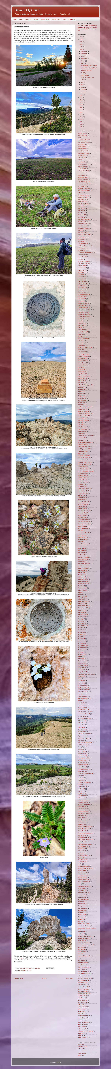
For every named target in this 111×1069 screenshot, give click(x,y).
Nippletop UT (81, 683)
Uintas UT (80, 953)
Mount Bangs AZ (82, 612)
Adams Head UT (82, 135)
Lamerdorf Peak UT (83, 537)
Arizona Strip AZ (82, 148)
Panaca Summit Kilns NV (85, 711)
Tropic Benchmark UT (84, 938)
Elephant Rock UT (83, 380)
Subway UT (81, 884)
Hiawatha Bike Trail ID (84, 475)
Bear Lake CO (82, 173)
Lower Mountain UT (83, 566)
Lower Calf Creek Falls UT (85, 563)
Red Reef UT (81, 789)
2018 (81, 100)
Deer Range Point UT (84, 354)
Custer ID (80, 334)
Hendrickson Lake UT (84, 468)
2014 (81, 109)
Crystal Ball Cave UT (83, 329)
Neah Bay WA (81, 676)
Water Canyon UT (83, 984)
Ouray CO (80, 700)
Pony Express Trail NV (84, 758)
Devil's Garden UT (83, 360)
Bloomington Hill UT (83, 208)
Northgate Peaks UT (83, 689)
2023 (81, 44)
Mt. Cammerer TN (83, 625)
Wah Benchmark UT (83, 971)
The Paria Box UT (82, 908)
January (83, 92)
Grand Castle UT (82, 431)
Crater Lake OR (82, 323)
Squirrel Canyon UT (83, 859)
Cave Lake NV (82, 279)
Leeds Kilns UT (82, 546)
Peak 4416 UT (82, 727)
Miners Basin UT (82, 588)
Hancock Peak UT (83, 460)
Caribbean (80, 259)
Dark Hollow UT (82, 343)
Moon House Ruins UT (84, 605)
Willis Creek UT (82, 1004)
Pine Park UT (81, 740)
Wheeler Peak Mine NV (84, 993)
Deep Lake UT (82, 349)
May (82, 82)
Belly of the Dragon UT (84, 181)
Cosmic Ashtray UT (83, 305)
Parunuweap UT (82, 716)
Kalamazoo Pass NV (83, 513)
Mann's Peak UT (82, 570)
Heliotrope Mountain (86, 70)
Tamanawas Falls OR (83, 892)
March (83, 87)
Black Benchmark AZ (83, 195)
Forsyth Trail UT (82, 398)
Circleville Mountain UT (84, 294)
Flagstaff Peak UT (83, 393)
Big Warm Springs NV (84, 188)
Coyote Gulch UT (82, 318)
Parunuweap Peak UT (84, 714)
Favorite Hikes (45, 19)
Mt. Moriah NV (82, 634)
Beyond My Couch (27, 10)
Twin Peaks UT (82, 949)
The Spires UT (82, 912)
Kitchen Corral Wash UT (84, 524)
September (84, 58)
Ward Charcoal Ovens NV (85, 978)
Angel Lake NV (82, 144)
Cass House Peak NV (84, 263)
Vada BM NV (81, 960)
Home (14, 19)
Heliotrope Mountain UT (24, 970)
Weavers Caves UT (83, 987)
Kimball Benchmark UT (84, 521)
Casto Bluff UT (82, 272)
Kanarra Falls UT (82, 517)
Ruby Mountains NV (83, 800)
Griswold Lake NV (83, 444)
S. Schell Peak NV (83, 802)
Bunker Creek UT (82, 237)
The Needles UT (82, 903)
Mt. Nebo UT (81, 636)
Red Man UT (81, 784)
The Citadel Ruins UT (84, 899)
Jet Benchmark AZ (83, 504)
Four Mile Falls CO (83, 400)
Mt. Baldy (83, 73)
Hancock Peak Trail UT (84, 457)
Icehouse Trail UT (82, 497)
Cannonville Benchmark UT (85, 252)
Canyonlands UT (82, 254)
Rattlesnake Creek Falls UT (85, 773)
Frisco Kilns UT (82, 402)
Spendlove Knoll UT (83, 848)
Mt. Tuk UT (81, 652)
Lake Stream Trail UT (83, 533)
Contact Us (71, 19)
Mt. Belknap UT (82, 621)
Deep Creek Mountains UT (85, 347)
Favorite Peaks (56, 19)
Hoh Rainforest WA (83, 482)
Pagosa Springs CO (83, 709)
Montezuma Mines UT (84, 601)
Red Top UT (81, 791)
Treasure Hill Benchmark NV (85, 936)
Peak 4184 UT (82, 725)
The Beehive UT (82, 897)
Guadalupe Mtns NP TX (84, 449)
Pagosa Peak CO (82, 707)
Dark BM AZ (81, 340)
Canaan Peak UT (82, 250)
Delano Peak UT (82, 358)
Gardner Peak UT (82, 409)
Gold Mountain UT (83, 427)
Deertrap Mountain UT (84, 356)
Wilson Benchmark (83, 1006)
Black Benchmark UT (83, 197)
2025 (81, 39)
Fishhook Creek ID (83, 389)
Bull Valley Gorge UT (83, 232)
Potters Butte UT (82, 767)
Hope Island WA (82, 486)
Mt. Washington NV (83, 654)
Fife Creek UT (81, 387)
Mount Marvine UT (83, 614)
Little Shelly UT (82, 552)
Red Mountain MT (82, 786)
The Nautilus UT (82, 901)
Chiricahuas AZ (82, 290)
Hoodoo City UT (82, 484)
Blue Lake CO (81, 210)
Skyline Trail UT (82, 831)
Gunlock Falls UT (82, 453)
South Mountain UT (83, 846)
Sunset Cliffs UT (82, 888)
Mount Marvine (85, 75)
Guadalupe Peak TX (83, 451)
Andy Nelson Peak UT (84, 142)
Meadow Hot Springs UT (84, 583)
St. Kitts (80, 864)
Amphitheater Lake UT (84, 140)
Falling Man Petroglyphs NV (85, 385)
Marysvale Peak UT (83, 579)
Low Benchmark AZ (83, 559)
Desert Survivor (82, 1051)
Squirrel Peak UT (82, 861)
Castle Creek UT (82, 268)
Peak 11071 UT (82, 720)
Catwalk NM (81, 274)
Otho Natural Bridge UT (84, 698)
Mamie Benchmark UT (84, 568)
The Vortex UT (82, 917)
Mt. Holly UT (81, 630)
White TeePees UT (83, 1002)
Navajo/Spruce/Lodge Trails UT (86, 674)
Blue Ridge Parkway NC (84, 219)
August (83, 61)
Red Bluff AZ (81, 775)
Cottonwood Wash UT (84, 314)
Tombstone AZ (82, 931)
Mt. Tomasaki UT (82, 647)
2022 (81, 46)
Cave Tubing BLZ (82, 281)
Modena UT (81, 592)
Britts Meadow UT (82, 226)
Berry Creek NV (82, 186)
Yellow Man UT (82, 1026)
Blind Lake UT (81, 206)
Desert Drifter (81, 1048)
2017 (81, 102)
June (82, 63)
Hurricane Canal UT (83, 491)
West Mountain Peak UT (84, 989)
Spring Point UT (82, 850)
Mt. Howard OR (82, 632)
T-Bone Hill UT (82, 890)
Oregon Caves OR (83, 696)
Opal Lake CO (82, 694)
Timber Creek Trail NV (84, 923)
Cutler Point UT (82, 336)
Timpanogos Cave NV (84, 925)
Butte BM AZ (81, 241)
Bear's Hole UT (82, 175)
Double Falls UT (82, 365)
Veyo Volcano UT (82, 964)
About (20, 19)
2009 (81, 121)
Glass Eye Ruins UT (83, 420)
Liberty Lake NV (82, 548)
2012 (81, 114)
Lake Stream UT (82, 535)
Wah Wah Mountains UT (84, 973)
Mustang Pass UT (82, 661)
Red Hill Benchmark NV (84, 782)
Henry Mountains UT (83, 473)
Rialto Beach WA (82, 795)
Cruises (80, 327)
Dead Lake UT (82, 345)
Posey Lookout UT (83, 764)
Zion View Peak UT (83, 1037)
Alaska (79, 137)
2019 (81, 97)
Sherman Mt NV (82, 815)
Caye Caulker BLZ (83, 283)
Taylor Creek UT (82, 895)
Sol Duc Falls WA (82, 842)
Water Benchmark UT (84, 982)
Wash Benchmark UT (83, 980)
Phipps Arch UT (82, 736)
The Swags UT (82, 914)
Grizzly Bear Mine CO (84, 446)
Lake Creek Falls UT (83, 528)
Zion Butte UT (81, 1033)
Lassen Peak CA (82, 539)
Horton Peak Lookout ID (84, 488)
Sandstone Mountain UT (84, 804)
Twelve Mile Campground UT (86, 945)
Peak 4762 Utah (82, 729)
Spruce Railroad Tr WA (84, 855)
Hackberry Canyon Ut (84, 455)
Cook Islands (81, 301)
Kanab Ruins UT (82, 515)
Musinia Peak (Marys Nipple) (89, 65)
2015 (81, 107)
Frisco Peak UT (82, 404)
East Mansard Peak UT (84, 376)
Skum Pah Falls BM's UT (84, 828)
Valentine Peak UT (83, 962)
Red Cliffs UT (81, 780)
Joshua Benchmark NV (84, 510)
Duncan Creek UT (83, 369)
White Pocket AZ (82, 1000)
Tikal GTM (80, 921)
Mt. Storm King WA (83, 645)
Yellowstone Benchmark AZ (85, 1031)
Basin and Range (82, 1046)
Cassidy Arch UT (82, 265)
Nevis (79, 678)
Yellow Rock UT (82, 1029)
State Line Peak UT (83, 875)
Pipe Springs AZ (82, 747)
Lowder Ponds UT (83, 561)
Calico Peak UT (82, 248)
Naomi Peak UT (82, 667)
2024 (81, 41)
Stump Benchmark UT (84, 881)
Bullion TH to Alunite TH (84, 234)
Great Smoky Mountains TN (85, 442)
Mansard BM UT (82, 572)
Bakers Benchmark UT (84, 164)
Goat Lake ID (81, 422)
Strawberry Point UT (83, 879)
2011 (81, 117)
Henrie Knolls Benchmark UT (86, 471)
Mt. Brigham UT (82, 623)
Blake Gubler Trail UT (84, 204)
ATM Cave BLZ (82, 157)
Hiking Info (28, 19)
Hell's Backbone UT (83, 466)
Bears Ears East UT (83, 177)
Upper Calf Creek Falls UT (85, 956)
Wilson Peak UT (82, 1009)
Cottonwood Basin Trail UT (85, 310)
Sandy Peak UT (82, 806)
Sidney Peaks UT (82, 817)
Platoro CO (81, 749)
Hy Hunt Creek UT (83, 493)
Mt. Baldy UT (81, 619)
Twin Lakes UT (82, 947)
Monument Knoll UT (83, 603)
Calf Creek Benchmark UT (85, 246)
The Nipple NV (82, 906)
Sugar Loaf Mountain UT (84, 886)
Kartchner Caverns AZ (84, 519)
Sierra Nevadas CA (83, 820)
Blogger (59, 1062)
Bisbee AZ (80, 192)
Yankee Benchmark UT (84, 1015)
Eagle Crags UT (82, 371)
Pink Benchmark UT (83, 744)
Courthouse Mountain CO (85, 316)
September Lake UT (83, 811)
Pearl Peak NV (82, 731)
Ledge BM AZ (81, 541)
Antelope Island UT (83, 146)
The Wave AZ (81, 919)
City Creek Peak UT (83, 296)
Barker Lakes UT (82, 168)
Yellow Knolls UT (82, 1024)
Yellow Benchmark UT (84, 1022)
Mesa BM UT (81, 586)
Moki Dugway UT (82, 597)
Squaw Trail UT (82, 857)
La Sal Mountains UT (83, 526)
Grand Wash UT (82, 433)
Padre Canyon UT (83, 705)
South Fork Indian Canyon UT (86, 844)
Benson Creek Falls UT (84, 184)
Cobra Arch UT (82, 298)
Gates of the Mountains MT (85, 413)
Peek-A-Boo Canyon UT (84, 733)
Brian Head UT (82, 221)
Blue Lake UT (81, 212)
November (84, 53)
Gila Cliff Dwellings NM (84, 416)
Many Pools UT (82, 575)
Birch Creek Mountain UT (85, 190)
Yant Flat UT (81, 1020)
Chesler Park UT (82, 287)
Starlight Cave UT (82, 873)
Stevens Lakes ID (82, 877)
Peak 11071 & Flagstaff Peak (89, 68)
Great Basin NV (82, 440)
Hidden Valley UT (82, 479)
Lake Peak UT (82, 530)
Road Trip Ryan (82, 1053)
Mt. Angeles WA (82, 616)
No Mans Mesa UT (83, 685)
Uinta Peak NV (82, 951)
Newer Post (19, 978)
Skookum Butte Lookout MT (85, 826)
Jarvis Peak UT (82, 499)
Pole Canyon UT (82, 756)
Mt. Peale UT (81, 638)
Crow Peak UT (82, 325)
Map (64, 19)
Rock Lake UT (82, 797)
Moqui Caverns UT (83, 608)
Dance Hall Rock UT (83, 338)
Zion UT (80, 1035)
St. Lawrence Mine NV (84, 866)
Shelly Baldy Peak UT (84, 813)
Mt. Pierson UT (82, 641)
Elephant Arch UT (82, 378)
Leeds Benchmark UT (84, 544)
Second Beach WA (83, 808)
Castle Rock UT (82, 270)
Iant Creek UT (81, 495)
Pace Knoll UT (82, 703)
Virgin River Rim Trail (83, 967)
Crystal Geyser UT (83, 332)
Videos (36, 19)
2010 (81, 119)
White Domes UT (82, 998)
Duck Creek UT (82, 367)
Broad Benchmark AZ (83, 228)
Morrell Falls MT (82, 610)
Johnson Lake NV (82, 506)
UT (78, 958)
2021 (81, 49)
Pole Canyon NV (82, 753)
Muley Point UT (82, 656)
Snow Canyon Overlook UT (85, 839)
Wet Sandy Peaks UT (83, 991)
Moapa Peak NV (82, 590)
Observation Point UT (84, 691)
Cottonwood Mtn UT (83, 312)
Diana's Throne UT (83, 363)
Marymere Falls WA (83, 577)
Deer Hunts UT (82, 351)
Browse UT (81, 230)
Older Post (69, 978)
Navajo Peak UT (82, 672)
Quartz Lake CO (82, 771)
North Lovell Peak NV (84, 687)
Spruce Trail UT (82, 853)
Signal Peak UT (82, 822)
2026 (81, 37)
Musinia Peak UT (82, 658)
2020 (81, 95)
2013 (81, 112)
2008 (81, 124)
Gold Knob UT (82, 424)
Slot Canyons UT (82, 835)
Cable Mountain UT (83, 243)
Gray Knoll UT (81, 438)
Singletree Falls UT (83, 824)
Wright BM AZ (81, 1013)
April (82, 84)
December (84, 51)
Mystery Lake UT (82, 663)
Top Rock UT (81, 934)
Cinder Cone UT (82, 292)
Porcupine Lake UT (83, 760)
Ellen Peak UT (82, 382)
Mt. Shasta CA (82, 643)
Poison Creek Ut (82, 751)
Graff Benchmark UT (83, 429)
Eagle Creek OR (82, 374)
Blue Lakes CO (82, 215)
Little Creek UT (82, 550)
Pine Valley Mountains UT (85, 742)
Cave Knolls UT (82, 276)
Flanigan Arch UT (82, 396)
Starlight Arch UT (82, 870)
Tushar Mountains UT (84, 942)
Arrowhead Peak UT (83, 153)
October (83, 56)
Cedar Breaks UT (82, 285)
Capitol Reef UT (82, 257)
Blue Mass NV (82, 217)
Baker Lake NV (82, 162)
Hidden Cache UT (82, 477)
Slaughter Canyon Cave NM (85, 833)
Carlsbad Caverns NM (84, 261)
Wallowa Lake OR (83, 976)
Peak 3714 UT (82, 722)
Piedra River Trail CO (83, 738)
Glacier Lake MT (82, 418)
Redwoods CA (82, 793)
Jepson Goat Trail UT (83, 502)
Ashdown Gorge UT (83, 155)
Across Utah (81, 1044)
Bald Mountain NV (83, 166)
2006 (81, 126)
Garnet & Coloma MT (83, 411)
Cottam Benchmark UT (84, 307)
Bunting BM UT (82, 239)
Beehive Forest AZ (83, 179)
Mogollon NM (81, 594)
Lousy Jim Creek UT (83, 557)
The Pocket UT (82, 910)
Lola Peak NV (81, 555)
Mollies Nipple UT (82, 599)
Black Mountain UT (83, 201)
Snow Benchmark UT (83, 837)
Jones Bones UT (82, 508)
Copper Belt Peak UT (83, 303)
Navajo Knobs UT (82, 669)
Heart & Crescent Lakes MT (85, 462)
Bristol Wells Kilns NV (84, 223)
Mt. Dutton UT (81, 627)
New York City (81, 680)
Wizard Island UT (82, 1011)
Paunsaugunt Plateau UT (85, 718)
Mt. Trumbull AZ (82, 649)
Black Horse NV (82, 199)
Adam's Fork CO (82, 133)
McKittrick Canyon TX (84, 581)
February (83, 89)
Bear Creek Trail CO (83, 170)
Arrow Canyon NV (83, 151)
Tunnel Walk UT (82, 940)
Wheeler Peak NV (82, 995)
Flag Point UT (81, 391)
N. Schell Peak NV (83, 665)
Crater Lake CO (82, 321)
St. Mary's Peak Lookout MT (85, 868)
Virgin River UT (82, 969)
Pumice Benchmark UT (84, 769)
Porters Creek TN (82, 762)
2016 (81, 104)
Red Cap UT (81, 778)
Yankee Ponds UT (83, 1018)
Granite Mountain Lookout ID (86, 435)
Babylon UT (81, 159)
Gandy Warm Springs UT (84, 407)
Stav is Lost (81, 1055)
